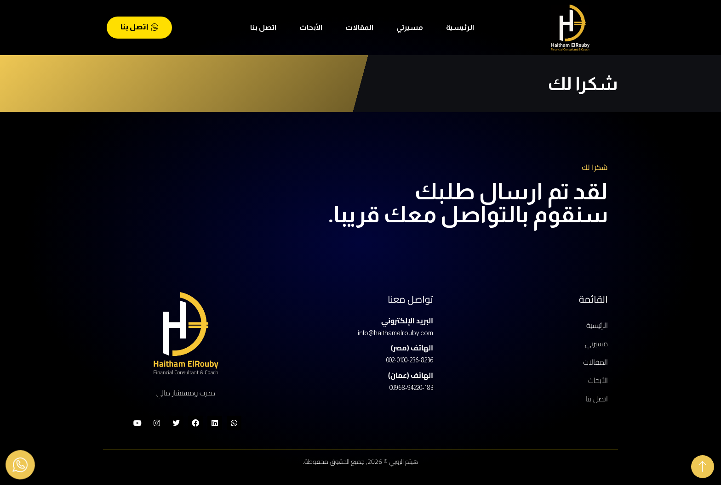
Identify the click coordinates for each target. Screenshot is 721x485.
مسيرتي (409, 27)
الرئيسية (460, 27)
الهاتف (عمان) (410, 375)
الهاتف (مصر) (412, 348)
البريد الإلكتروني (407, 320)
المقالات (359, 27)
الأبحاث (310, 27)
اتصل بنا (263, 27)
